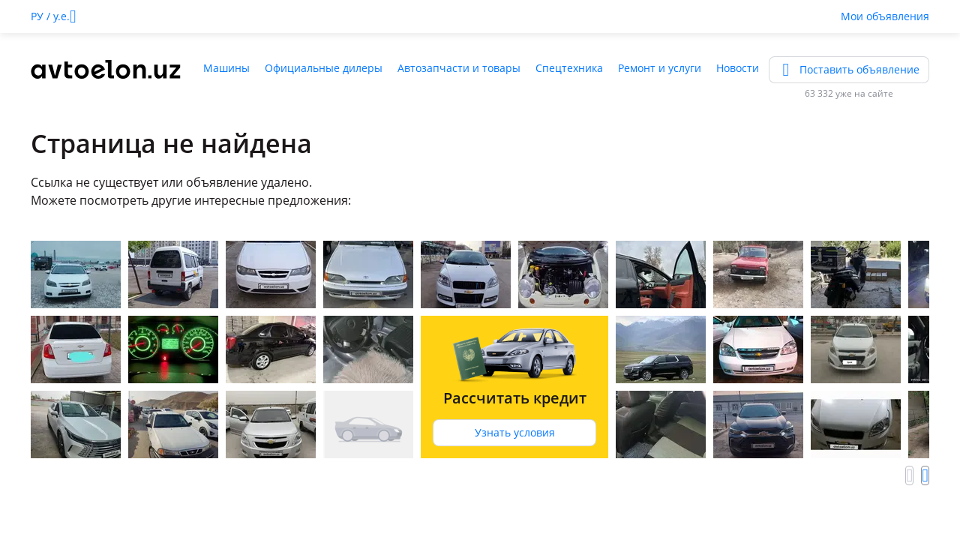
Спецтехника (569, 68)
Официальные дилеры (323, 68)
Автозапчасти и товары (459, 68)
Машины (226, 68)
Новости (737, 68)
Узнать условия (515, 432)
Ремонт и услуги (659, 68)
